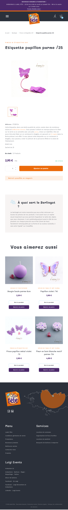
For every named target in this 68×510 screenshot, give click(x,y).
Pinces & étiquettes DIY (17, 43)
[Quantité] (11, 168)
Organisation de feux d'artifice (46, 436)
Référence (8, 126)
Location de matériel (43, 439)
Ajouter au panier (41, 168)
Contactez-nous (10, 450)
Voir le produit (19, 302)
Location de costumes (43, 433)
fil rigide (49, 136)
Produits (8, 453)
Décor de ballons (11, 478)
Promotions (9, 439)
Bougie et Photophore (19, 288)
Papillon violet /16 (49, 290)
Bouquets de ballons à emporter (47, 443)
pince (36, 134)
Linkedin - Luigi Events (12, 491)
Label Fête (8, 433)
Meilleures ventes (11, 446)
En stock (8, 153)
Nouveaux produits (11, 443)
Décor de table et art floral (49, 288)
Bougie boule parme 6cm (18, 290)
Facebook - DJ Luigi (11, 482)
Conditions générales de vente (15, 436)
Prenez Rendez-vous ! (34, 9)
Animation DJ (9, 469)
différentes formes (18, 132)
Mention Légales (42, 504)
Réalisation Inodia (32, 504)
